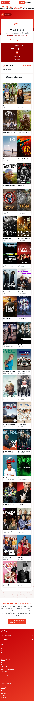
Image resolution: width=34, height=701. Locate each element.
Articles (25, 7)
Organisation (5, 650)
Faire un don (5, 691)
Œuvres (11, 7)
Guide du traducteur (7, 665)
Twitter (17, 639)
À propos (4, 648)
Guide (20, 7)
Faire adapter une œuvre (8, 679)
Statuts (3, 655)
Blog (17, 631)
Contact (3, 693)
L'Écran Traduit (5, 667)
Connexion (28, 2)
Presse (3, 695)
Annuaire (16, 7)
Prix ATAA (4, 653)
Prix (7, 7)
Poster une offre (6, 683)
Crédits (3, 697)
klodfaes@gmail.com (17, 40)
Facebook (17, 635)
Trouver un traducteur (7, 681)
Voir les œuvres (26, 66)
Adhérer (21, 2)
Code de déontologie (7, 669)
